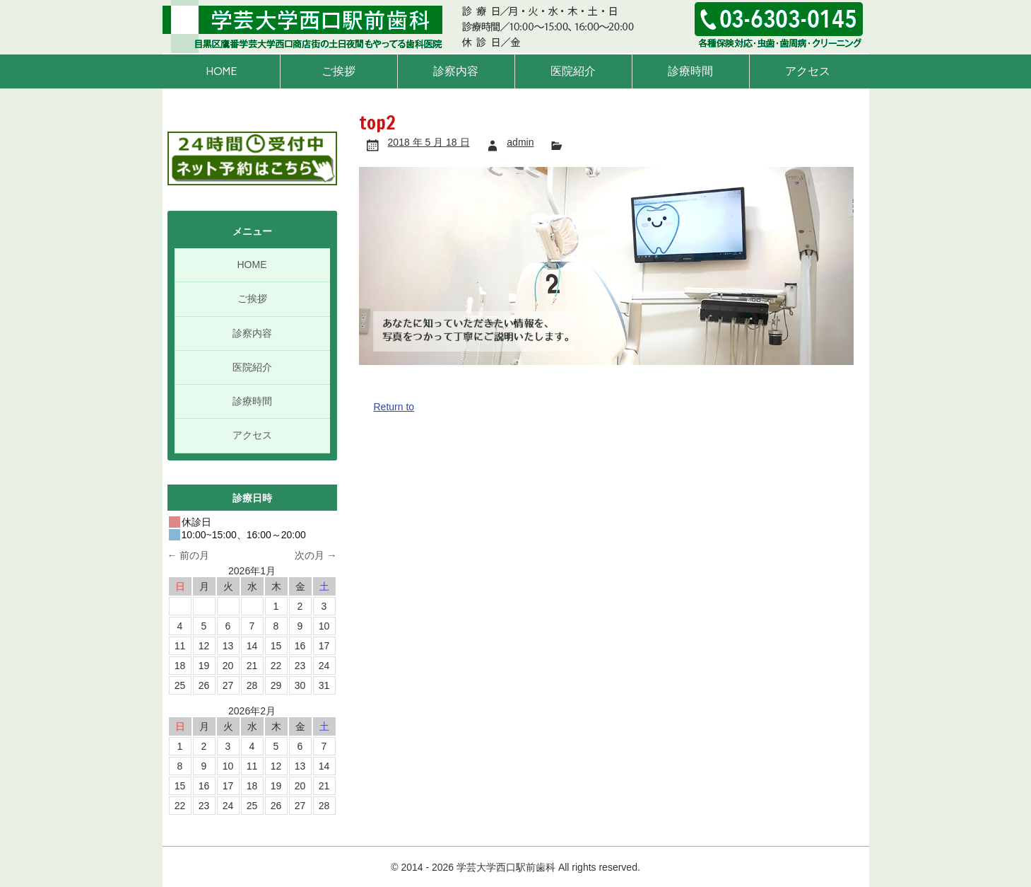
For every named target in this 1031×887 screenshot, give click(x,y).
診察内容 (455, 71)
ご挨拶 (338, 71)
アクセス (807, 71)
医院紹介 (573, 71)
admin (520, 142)
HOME (221, 71)
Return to (394, 406)
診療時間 (690, 71)
